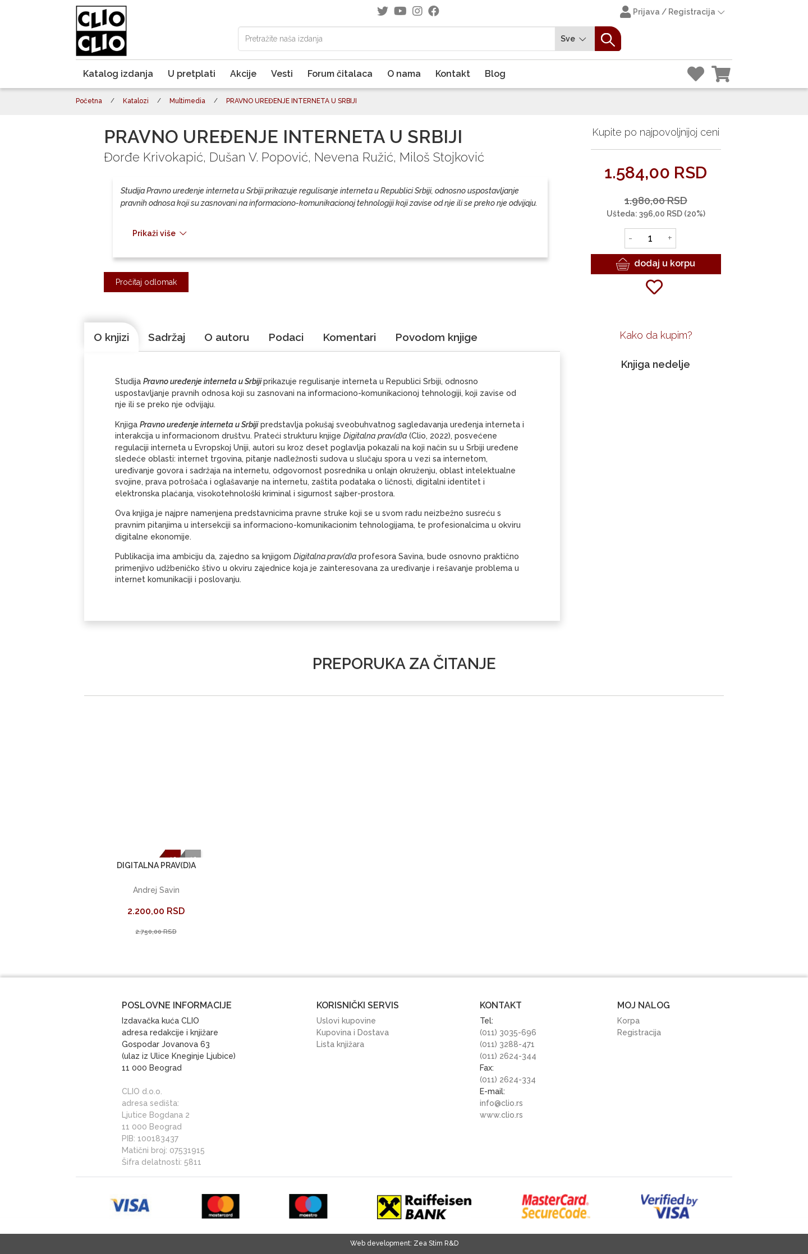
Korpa (628, 1020)
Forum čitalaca (340, 73)
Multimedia (187, 101)
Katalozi (136, 101)
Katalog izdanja (118, 73)
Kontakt (452, 73)
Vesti (282, 73)
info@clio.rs (501, 1103)
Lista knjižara (340, 1044)
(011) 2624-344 (508, 1056)
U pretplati (191, 73)
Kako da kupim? (655, 335)
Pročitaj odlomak (146, 282)
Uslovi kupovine (346, 1020)
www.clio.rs (501, 1114)
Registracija (639, 1032)
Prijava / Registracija (673, 12)
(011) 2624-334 (508, 1079)
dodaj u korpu (655, 264)
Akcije (243, 73)
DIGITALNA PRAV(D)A (156, 865)
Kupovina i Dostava (352, 1032)
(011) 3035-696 (508, 1032)
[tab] (111, 337)
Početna (89, 101)
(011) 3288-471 (507, 1044)
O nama (404, 73)
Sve (575, 39)
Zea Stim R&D (436, 1243)
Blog (495, 73)
